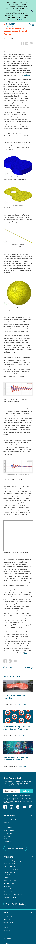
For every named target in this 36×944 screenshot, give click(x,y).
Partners (6, 927)
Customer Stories (9, 819)
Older (27, 667)
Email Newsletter (9, 941)
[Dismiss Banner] (32, 11)
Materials (6, 886)
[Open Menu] (32, 24)
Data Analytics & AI (10, 863)
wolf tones (27, 75)
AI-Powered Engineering (12, 861)
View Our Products (15, 904)
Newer (9, 667)
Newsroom (7, 938)
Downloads (7, 827)
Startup (6, 839)
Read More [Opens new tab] (23, 19)
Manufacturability (9, 883)
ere (26, 653)
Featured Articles (9, 825)
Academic (7, 842)
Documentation (8, 830)
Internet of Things (9, 880)
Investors (6, 930)
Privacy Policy (6, 802)
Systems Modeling (9, 897)
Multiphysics (7, 889)
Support (6, 933)
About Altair (7, 916)
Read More (22, 705)
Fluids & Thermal (9, 872)
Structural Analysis (10, 892)
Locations (6, 919)
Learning (6, 836)
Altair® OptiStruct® (14, 124)
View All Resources (15, 848)
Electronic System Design (12, 869)
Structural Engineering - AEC (13, 894)
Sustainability (8, 922)
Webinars (6, 822)
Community (7, 833)
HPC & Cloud (7, 875)
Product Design (8, 878)
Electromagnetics (9, 866)
